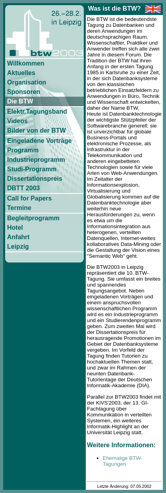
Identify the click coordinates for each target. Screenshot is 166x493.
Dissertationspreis (34, 178)
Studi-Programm (32, 169)
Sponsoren (23, 91)
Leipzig (18, 246)
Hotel (15, 227)
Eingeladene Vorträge (39, 140)
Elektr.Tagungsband (37, 111)
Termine (19, 207)
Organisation (26, 82)
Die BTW (20, 101)
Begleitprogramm (33, 218)
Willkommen (25, 63)
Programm (23, 150)
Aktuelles (21, 72)
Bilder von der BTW (36, 130)
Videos (17, 121)
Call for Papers (29, 198)
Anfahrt (18, 237)
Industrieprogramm (36, 159)
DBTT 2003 (23, 188)
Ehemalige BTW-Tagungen (123, 461)
